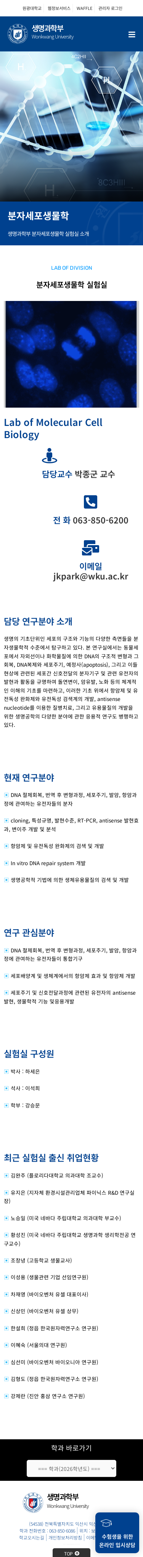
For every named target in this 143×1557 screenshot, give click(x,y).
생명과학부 (47, 28)
